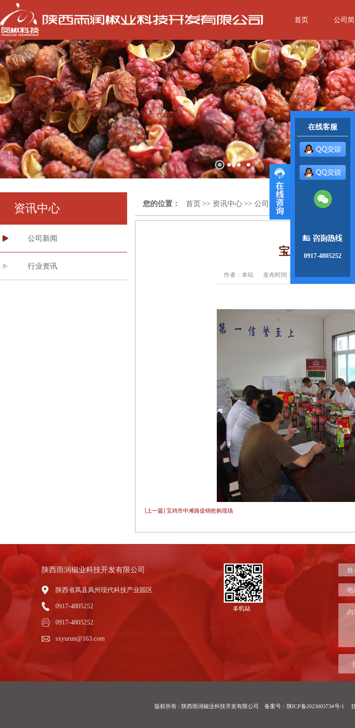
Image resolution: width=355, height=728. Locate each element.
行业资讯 (42, 266)
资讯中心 (227, 204)
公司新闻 (42, 238)
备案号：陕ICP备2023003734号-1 (305, 706)
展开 (279, 192)
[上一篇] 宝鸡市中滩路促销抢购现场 (189, 511)
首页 (301, 20)
